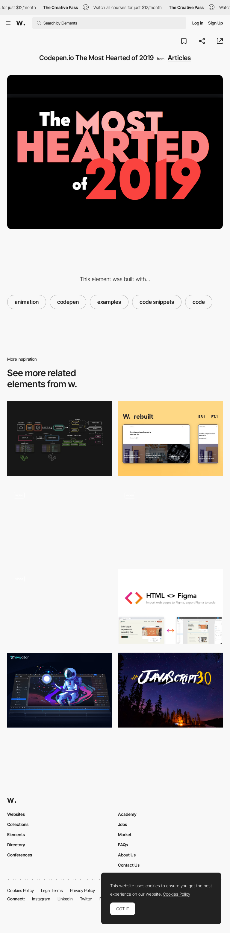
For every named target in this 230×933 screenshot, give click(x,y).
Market (124, 834)
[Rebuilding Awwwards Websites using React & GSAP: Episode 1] (170, 438)
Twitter (86, 898)
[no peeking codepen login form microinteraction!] (59, 606)
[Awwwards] (20, 23)
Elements (16, 834)
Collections (17, 824)
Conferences (19, 854)
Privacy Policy (82, 890)
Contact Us (129, 865)
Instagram (41, 898)
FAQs (123, 844)
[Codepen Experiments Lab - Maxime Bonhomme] (59, 522)
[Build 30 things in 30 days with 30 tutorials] (170, 690)
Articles (179, 57)
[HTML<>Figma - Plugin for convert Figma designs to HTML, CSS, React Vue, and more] (170, 606)
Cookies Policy (20, 890)
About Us (127, 854)
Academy (127, 814)
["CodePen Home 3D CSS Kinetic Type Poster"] (170, 522)
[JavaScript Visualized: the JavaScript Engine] (59, 438)
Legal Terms (52, 890)
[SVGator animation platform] (59, 690)
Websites (16, 814)
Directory (16, 844)
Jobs (122, 824)
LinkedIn (65, 898)
